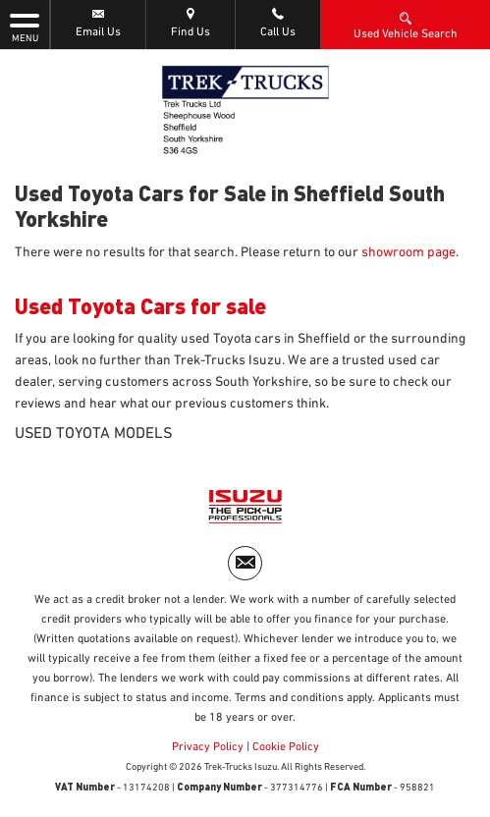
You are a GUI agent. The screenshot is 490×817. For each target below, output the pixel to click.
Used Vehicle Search (406, 24)
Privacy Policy (208, 747)
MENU (24, 26)
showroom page (408, 252)
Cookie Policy (285, 747)
